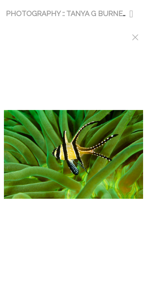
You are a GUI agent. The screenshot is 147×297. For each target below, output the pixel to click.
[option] (73, 158)
